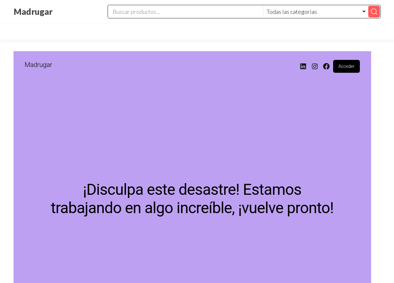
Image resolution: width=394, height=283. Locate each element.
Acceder (346, 66)
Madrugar (33, 11)
